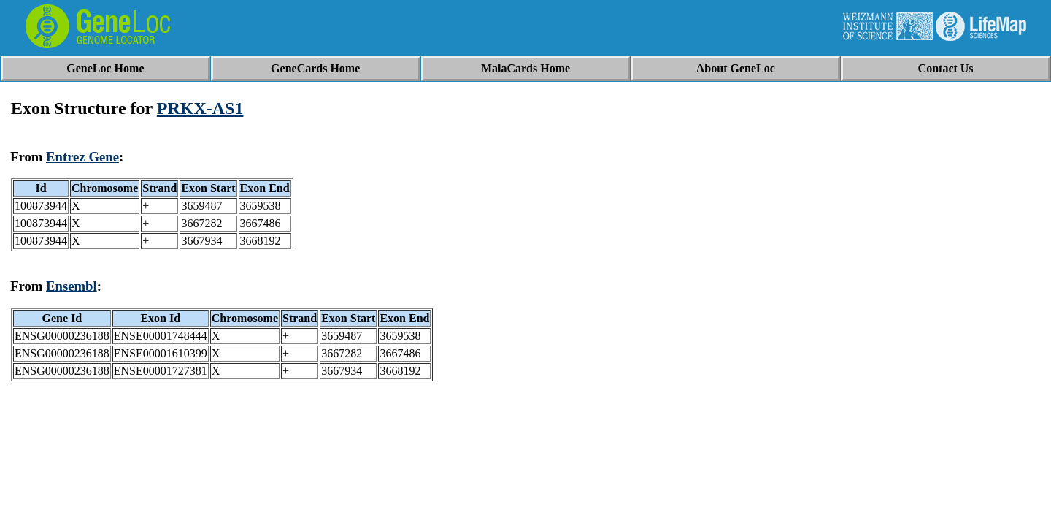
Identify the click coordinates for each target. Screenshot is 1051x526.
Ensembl (71, 286)
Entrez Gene (82, 156)
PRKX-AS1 (200, 108)
